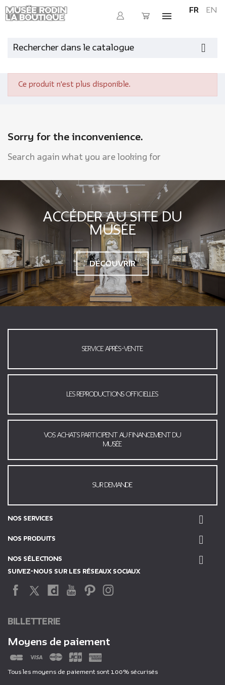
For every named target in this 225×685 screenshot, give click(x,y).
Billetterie (34, 621)
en (211, 10)
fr (194, 10)
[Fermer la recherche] (212, 45)
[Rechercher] (112, 48)
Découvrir (112, 263)
